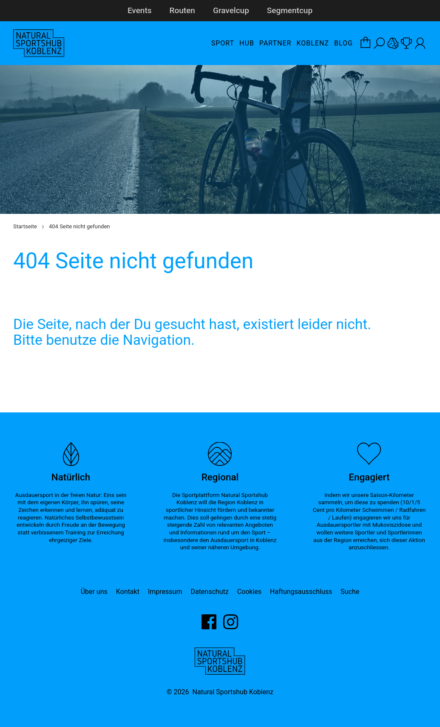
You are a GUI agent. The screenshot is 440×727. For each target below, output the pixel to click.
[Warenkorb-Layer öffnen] (365, 43)
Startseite (25, 226)
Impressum (165, 592)
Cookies (249, 592)
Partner (275, 43)
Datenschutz (209, 592)
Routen (182, 10)
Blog (343, 43)
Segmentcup (289, 10)
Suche (350, 592)
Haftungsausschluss (301, 592)
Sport (222, 43)
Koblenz (312, 43)
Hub (246, 43)
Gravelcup (231, 10)
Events (140, 10)
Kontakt (127, 592)
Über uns (94, 592)
